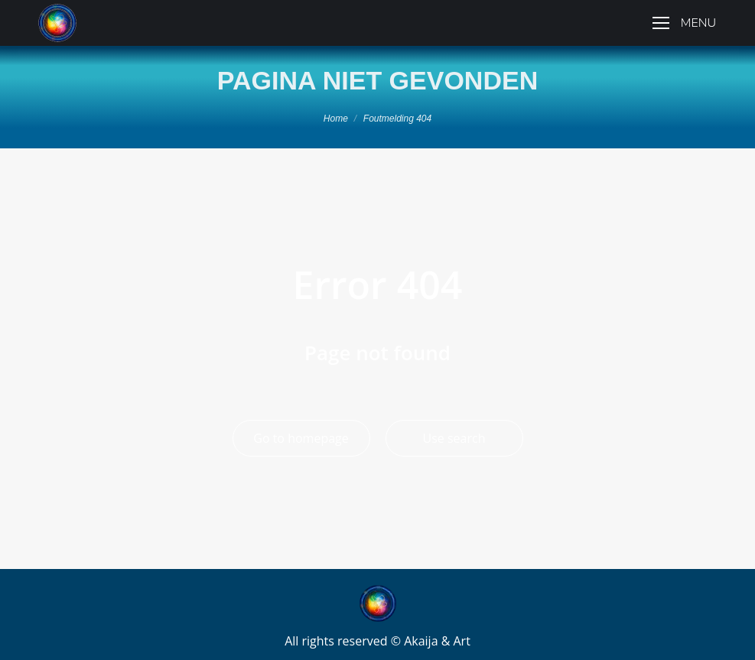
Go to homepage (300, 438)
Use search (454, 438)
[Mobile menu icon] (684, 23)
